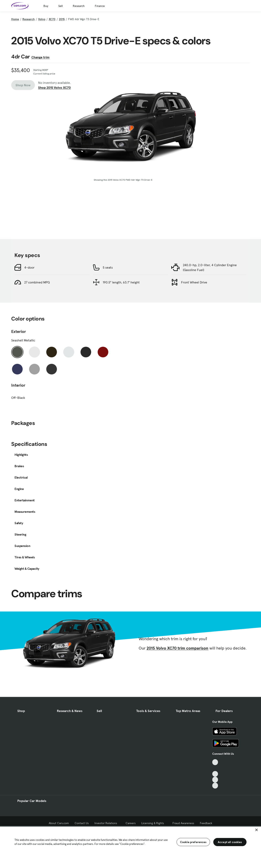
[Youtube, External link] (215, 774)
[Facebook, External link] (215, 768)
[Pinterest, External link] (215, 786)
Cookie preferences (193, 842)
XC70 (52, 19)
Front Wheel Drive (194, 282)
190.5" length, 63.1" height (121, 282)
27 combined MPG (37, 282)
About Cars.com (59, 823)
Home (15, 19)
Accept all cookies (230, 842)
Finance (100, 6)
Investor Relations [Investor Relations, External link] (107, 823)
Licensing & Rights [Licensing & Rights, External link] (154, 823)
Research (79, 6)
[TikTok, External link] (215, 762)
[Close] (256, 829)
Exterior (18, 331)
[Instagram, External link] (215, 780)
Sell (60, 6)
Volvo (41, 19)
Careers (131, 823)
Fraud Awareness (183, 823)
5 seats (108, 267)
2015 (62, 19)
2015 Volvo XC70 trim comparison (177, 648)
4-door (29, 267)
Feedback (206, 823)
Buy (45, 6)
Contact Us (82, 823)
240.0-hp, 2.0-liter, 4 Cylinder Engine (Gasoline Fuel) (210, 267)
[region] (130, 838)
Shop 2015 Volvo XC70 (54, 87)
